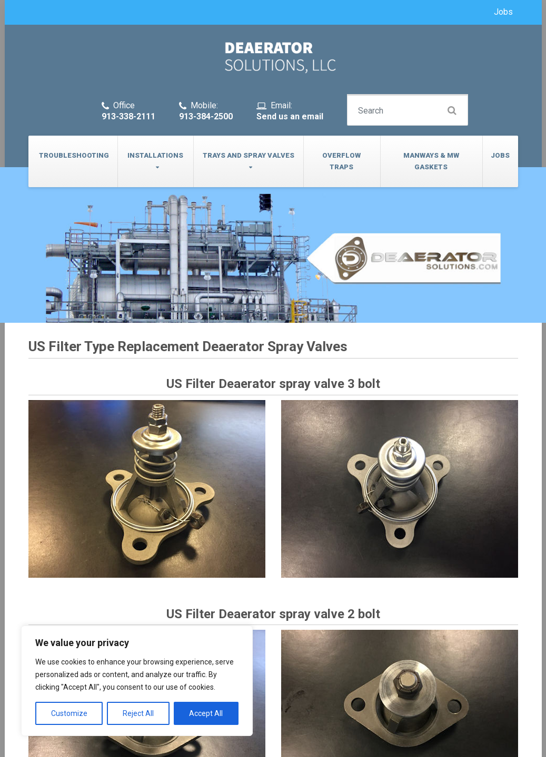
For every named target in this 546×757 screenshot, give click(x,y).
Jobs (503, 12)
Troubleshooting (74, 155)
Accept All (206, 713)
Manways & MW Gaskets (431, 161)
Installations (155, 155)
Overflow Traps (341, 161)
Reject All (138, 713)
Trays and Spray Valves (248, 155)
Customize (69, 713)
